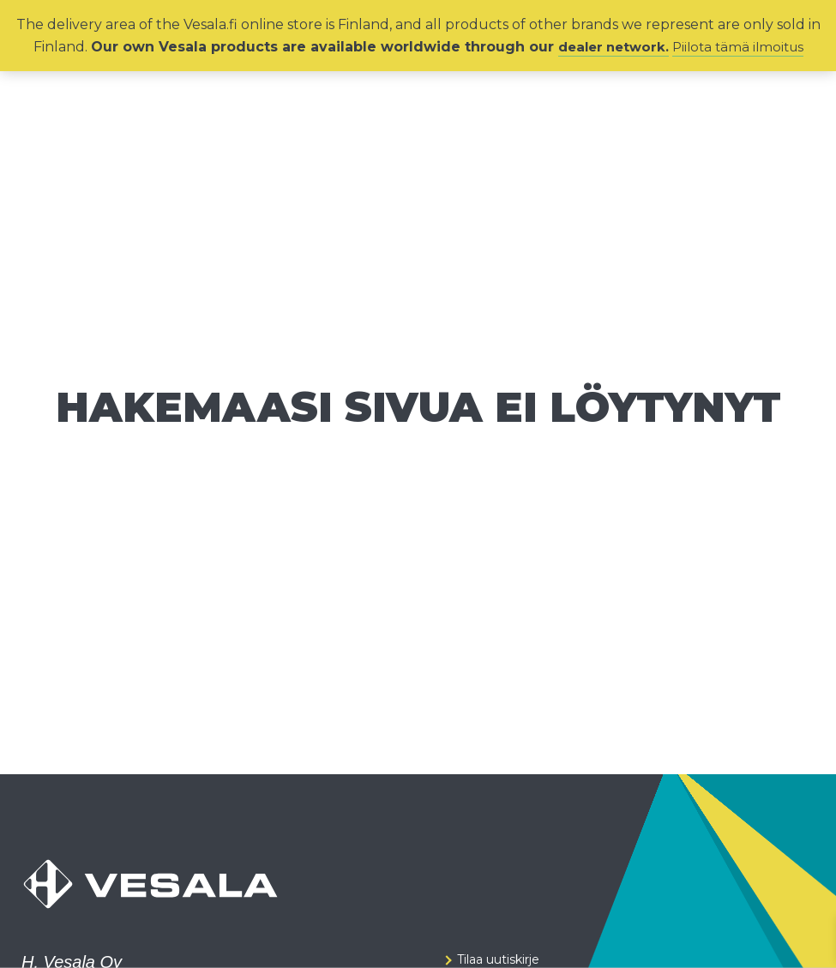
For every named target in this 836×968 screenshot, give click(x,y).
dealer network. (610, 47)
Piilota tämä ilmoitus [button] (741, 47)
